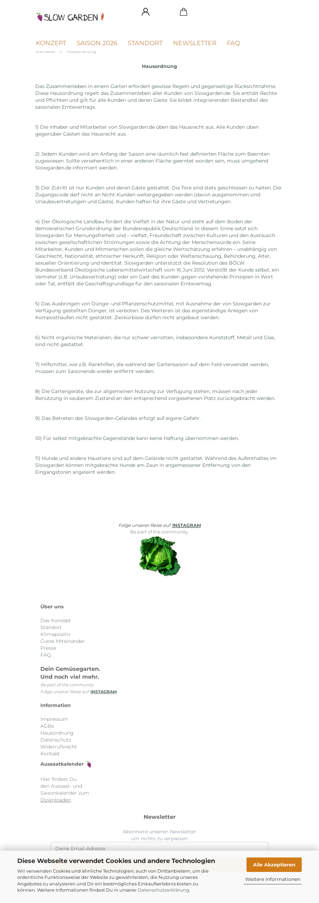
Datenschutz (55, 740)
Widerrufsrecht (58, 747)
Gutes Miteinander (62, 641)
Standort (145, 43)
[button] (146, 12)
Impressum (54, 719)
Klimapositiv (55, 634)
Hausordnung (57, 733)
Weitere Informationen (272, 879)
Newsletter (194, 43)
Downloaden (55, 800)
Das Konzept (55, 620)
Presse (48, 648)
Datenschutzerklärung (163, 890)
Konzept (51, 43)
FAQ (233, 43)
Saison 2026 (97, 43)
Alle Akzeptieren (274, 865)
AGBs (47, 726)
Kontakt (50, 753)
